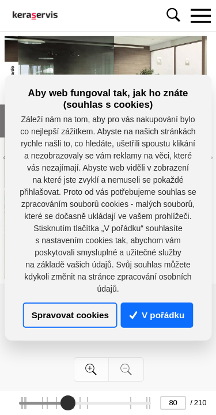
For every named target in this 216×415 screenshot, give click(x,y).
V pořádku (157, 315)
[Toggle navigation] (200, 15)
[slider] (67, 402)
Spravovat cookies (70, 315)
